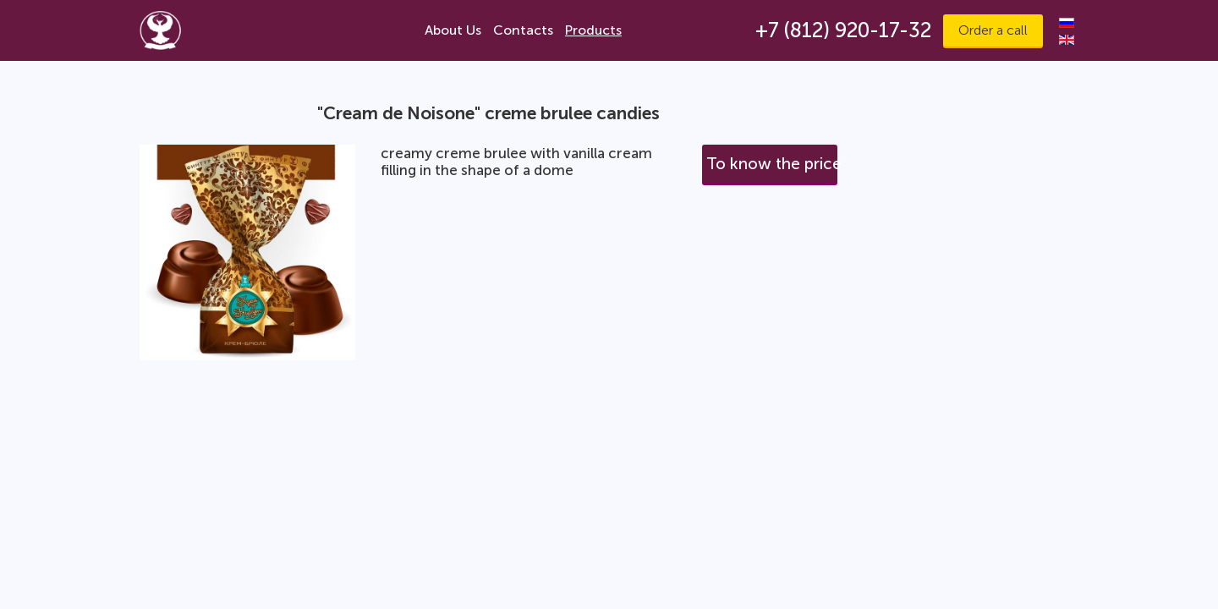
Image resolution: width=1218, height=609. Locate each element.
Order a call (993, 30)
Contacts (523, 30)
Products (593, 30)
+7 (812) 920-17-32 (843, 30)
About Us (453, 30)
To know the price (771, 163)
